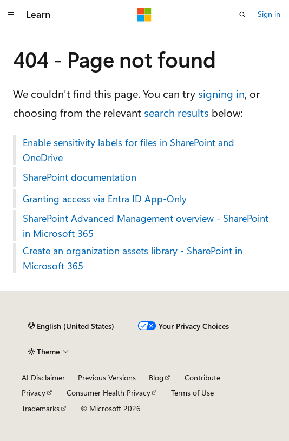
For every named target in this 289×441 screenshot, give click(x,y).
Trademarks (41, 408)
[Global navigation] (11, 14)
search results (176, 112)
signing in (221, 93)
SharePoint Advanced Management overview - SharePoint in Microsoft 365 (145, 226)
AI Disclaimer (43, 377)
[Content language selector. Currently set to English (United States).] (71, 326)
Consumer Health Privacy (108, 392)
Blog (156, 377)
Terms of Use (192, 392)
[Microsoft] (144, 15)
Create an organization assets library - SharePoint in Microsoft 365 (132, 258)
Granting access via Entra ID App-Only (105, 198)
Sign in (269, 14)
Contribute (202, 377)
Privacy (33, 392)
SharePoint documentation (79, 176)
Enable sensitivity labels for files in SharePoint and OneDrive (128, 150)
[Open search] (242, 14)
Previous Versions (107, 377)
